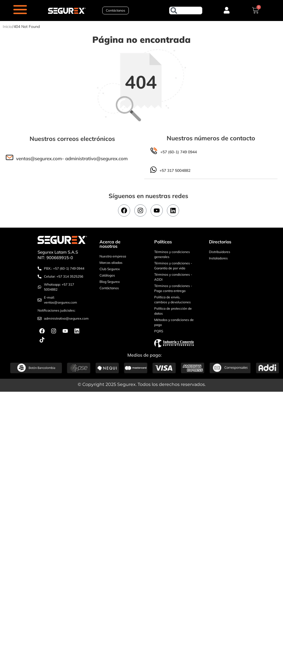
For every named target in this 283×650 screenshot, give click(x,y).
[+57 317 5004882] (153, 169)
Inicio (7, 26)
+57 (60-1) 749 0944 (178, 151)
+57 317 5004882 (174, 170)
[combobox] (185, 10)
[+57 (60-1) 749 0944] (154, 151)
